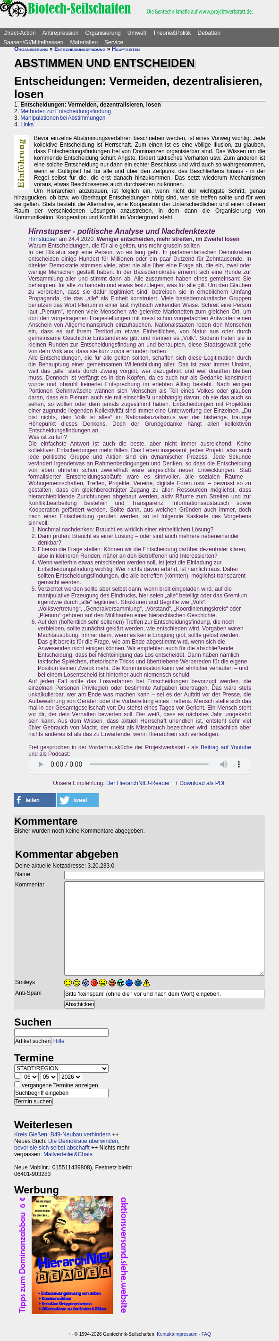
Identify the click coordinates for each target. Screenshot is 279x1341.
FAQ (206, 1334)
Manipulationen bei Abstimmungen (62, 118)
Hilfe (59, 1041)
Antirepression (60, 33)
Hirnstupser (42, 239)
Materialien (84, 42)
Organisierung (102, 33)
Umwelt (136, 33)
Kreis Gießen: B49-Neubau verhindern (62, 1134)
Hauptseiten (126, 49)
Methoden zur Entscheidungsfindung (65, 111)
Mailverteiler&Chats (68, 1154)
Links (27, 124)
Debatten (209, 33)
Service (113, 42)
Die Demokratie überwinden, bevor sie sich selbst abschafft (66, 1144)
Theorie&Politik (172, 33)
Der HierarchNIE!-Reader (138, 783)
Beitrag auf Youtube (226, 747)
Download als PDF (202, 783)
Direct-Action (19, 33)
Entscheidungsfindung (79, 49)
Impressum (185, 1334)
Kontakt (165, 1334)
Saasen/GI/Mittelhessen (33, 42)
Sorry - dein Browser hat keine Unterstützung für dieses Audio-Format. (139, 764)
